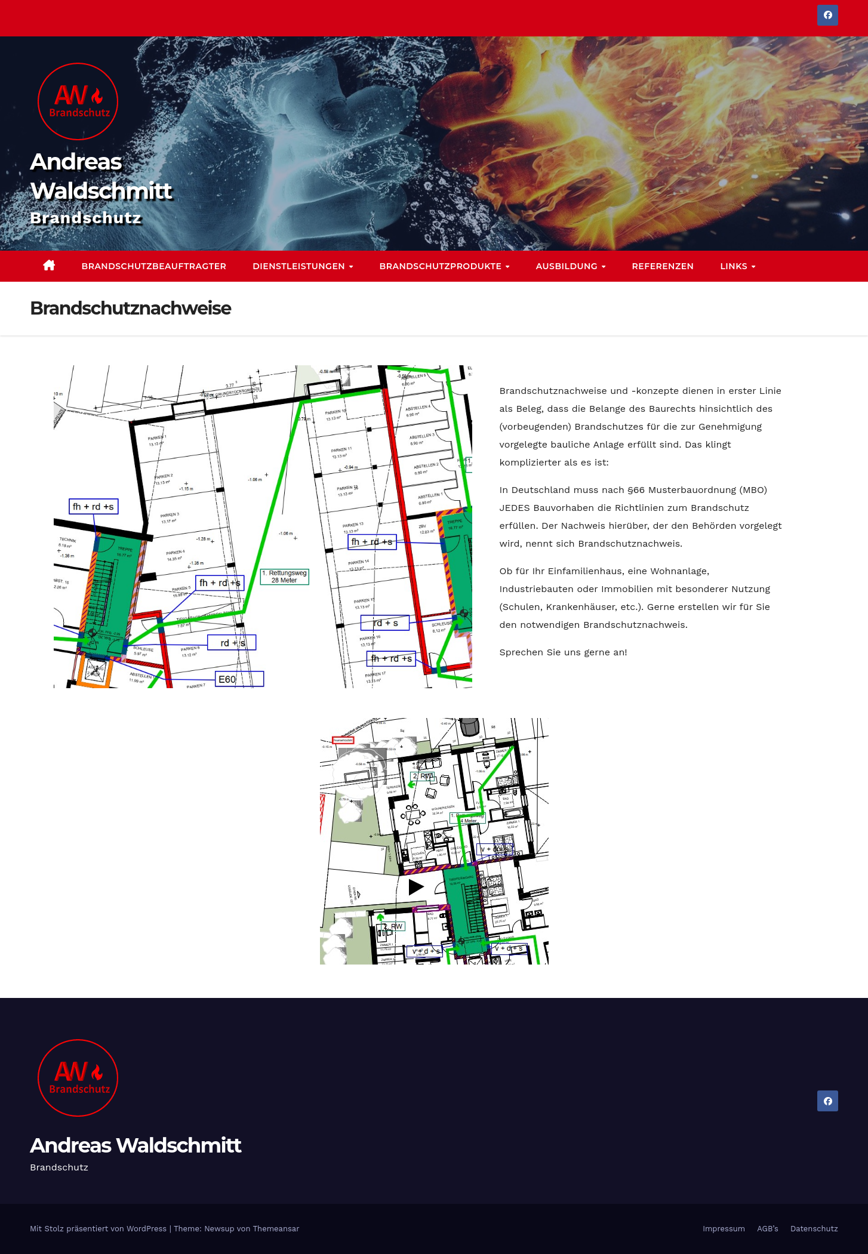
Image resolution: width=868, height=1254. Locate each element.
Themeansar (276, 1228)
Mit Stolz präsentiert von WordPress (100, 1228)
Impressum (724, 1228)
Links (735, 266)
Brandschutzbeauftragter (154, 266)
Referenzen (663, 266)
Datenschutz (814, 1228)
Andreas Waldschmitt (135, 1145)
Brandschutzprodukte (442, 266)
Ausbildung (568, 266)
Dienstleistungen (300, 266)
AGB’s (767, 1228)
